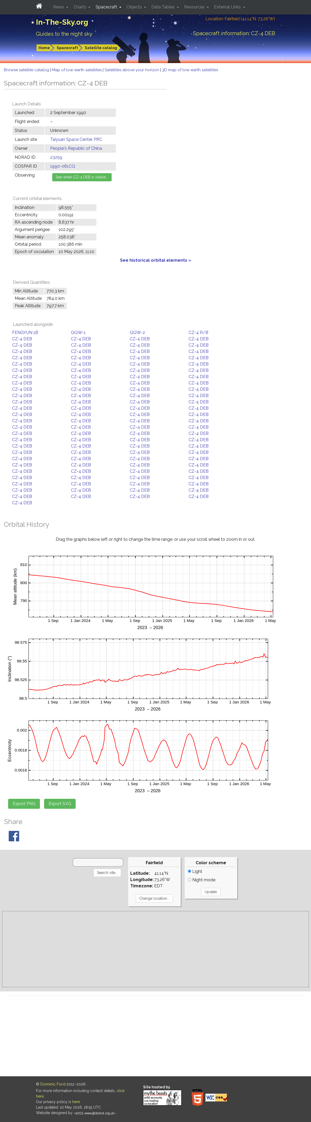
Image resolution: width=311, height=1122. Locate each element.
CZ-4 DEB (22, 338)
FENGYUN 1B (25, 332)
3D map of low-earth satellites (190, 70)
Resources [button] (195, 6)
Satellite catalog (101, 48)
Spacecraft (67, 48)
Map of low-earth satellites (77, 70)
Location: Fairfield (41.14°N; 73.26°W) (240, 18)
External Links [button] (228, 6)
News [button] (59, 6)
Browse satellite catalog (27, 70)
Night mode (201, 879)
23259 (56, 157)
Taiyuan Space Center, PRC (76, 139)
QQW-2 (137, 332)
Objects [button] (135, 6)
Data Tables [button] (163, 6)
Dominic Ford (52, 1084)
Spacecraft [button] (107, 6)
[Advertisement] (155, 949)
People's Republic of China (76, 148)
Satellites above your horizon (132, 70)
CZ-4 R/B (198, 332)
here (76, 1102)
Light (195, 871)
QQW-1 (78, 332)
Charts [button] (80, 6)
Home (44, 48)
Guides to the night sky (64, 34)
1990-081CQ (62, 166)
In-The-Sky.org (62, 22)
